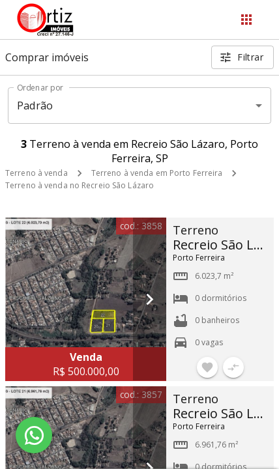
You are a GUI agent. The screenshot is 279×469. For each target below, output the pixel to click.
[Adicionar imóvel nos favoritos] (207, 367)
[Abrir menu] (246, 19)
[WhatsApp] (34, 435)
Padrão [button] (35, 105)
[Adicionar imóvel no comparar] (233, 367)
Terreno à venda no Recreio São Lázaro (79, 185)
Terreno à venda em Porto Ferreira (157, 172)
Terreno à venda (36, 172)
